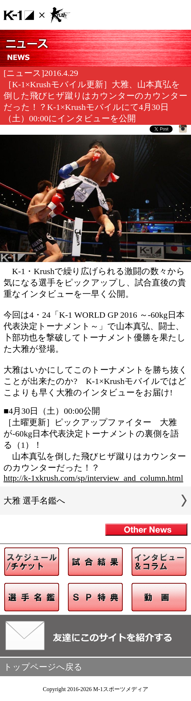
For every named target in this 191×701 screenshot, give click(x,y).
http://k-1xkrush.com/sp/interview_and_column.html (93, 478)
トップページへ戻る (43, 667)
